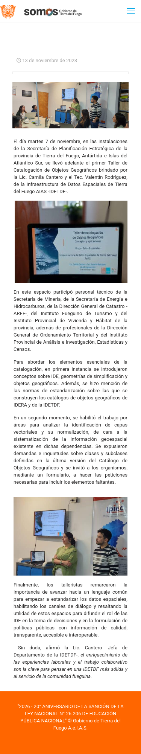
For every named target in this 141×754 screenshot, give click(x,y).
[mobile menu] (130, 11)
